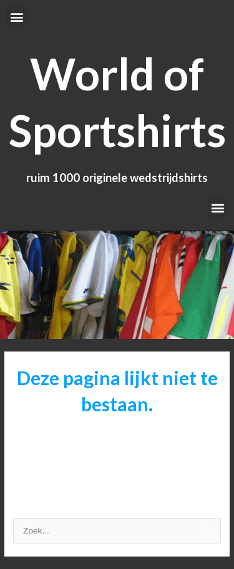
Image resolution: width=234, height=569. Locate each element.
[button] (16, 16)
